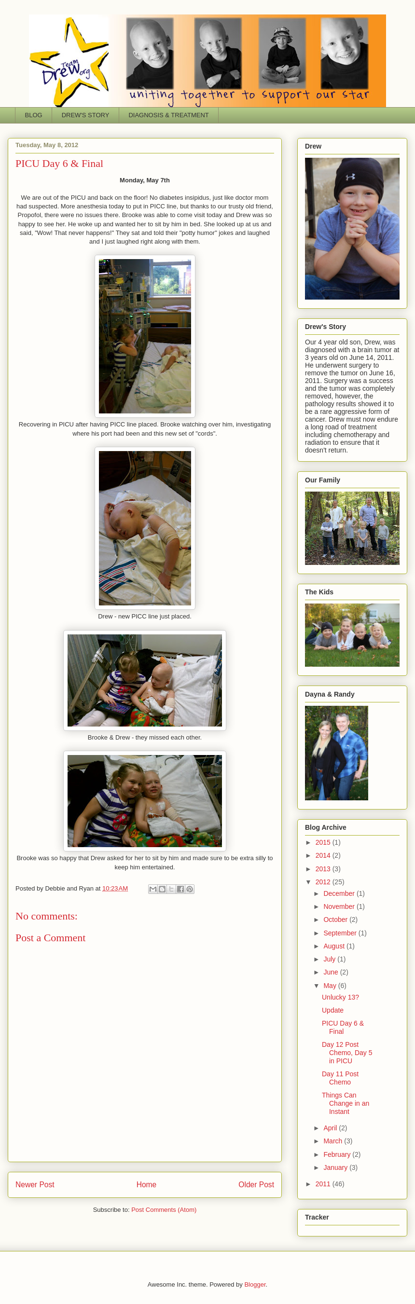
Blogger (254, 1284)
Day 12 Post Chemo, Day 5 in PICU (347, 1053)
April (331, 1128)
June (331, 972)
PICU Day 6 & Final (343, 1027)
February (337, 1154)
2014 (324, 855)
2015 (324, 842)
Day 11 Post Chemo (340, 1078)
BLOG (33, 115)
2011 (324, 1184)
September (340, 933)
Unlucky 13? (340, 997)
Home (147, 1184)
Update (333, 1010)
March (333, 1141)
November (339, 906)
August (334, 946)
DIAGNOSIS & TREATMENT (168, 115)
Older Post (256, 1184)
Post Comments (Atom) (163, 1209)
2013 (324, 869)
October (336, 919)
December (339, 893)
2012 (324, 882)
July (330, 959)
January (336, 1167)
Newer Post (35, 1184)
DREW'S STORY (86, 115)
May (330, 985)
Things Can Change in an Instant (345, 1103)
